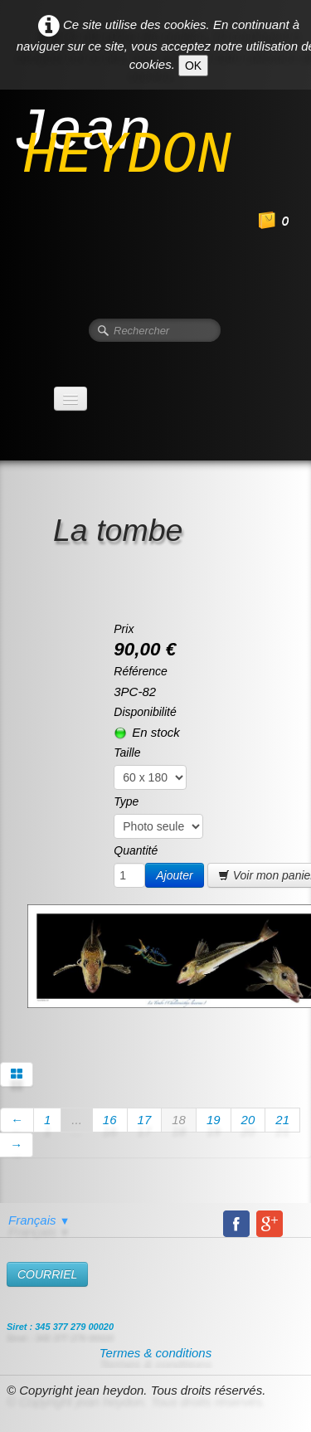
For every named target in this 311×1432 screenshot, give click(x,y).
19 (214, 1120)
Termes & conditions (155, 1353)
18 (179, 1120)
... (76, 1120)
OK (193, 65)
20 (248, 1120)
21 (282, 1120)
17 (145, 1120)
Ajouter (174, 875)
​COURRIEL (47, 1274)
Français (39, 1220)
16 (110, 1120)
